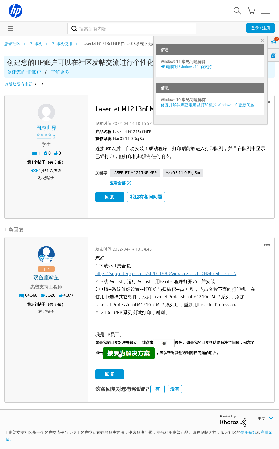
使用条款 (248, 431)
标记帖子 (46, 177)
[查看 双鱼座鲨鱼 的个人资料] (46, 277)
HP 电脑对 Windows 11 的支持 (186, 66)
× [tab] (262, 40)
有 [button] (157, 388)
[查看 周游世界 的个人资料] (46, 128)
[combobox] (131, 28)
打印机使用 (62, 43)
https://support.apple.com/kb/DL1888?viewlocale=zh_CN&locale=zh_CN (166, 273)
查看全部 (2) (120, 183)
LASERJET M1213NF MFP (134, 172)
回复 (110, 197)
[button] (267, 243)
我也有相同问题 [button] (146, 197)
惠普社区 (12, 43)
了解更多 (60, 72)
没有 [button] (174, 388)
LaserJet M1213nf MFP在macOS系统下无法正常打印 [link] (127, 43)
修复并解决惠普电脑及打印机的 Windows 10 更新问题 (207, 104)
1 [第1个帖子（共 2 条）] (32, 162)
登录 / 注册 (260, 28)
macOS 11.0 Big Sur (183, 172)
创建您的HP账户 (24, 72)
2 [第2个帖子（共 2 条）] (32, 303)
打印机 (36, 43)
